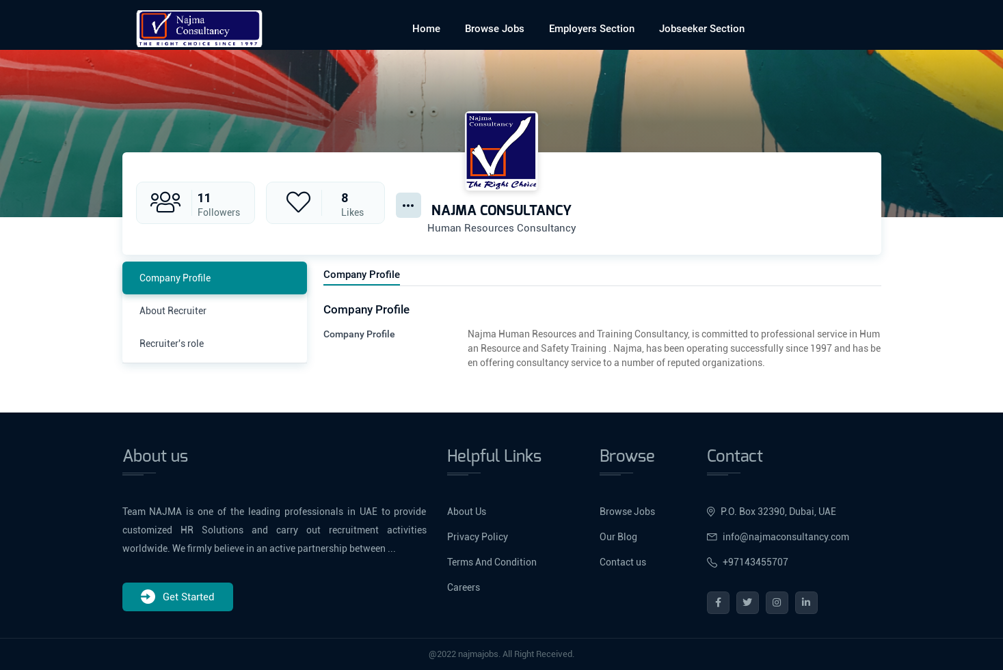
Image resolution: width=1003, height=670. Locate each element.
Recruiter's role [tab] (171, 343)
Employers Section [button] (591, 29)
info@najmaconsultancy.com (778, 536)
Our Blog (618, 536)
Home (426, 29)
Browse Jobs (494, 29)
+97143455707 (747, 562)
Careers (463, 587)
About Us (466, 511)
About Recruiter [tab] (172, 310)
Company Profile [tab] (175, 278)
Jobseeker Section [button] (702, 29)
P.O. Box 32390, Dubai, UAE (771, 511)
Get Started (178, 597)
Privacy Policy (477, 536)
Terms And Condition (492, 562)
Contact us (623, 562)
